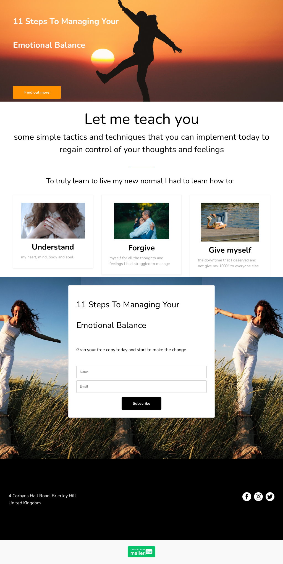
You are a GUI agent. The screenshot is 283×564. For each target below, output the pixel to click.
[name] (141, 372)
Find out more (36, 92)
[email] (141, 386)
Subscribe (141, 403)
